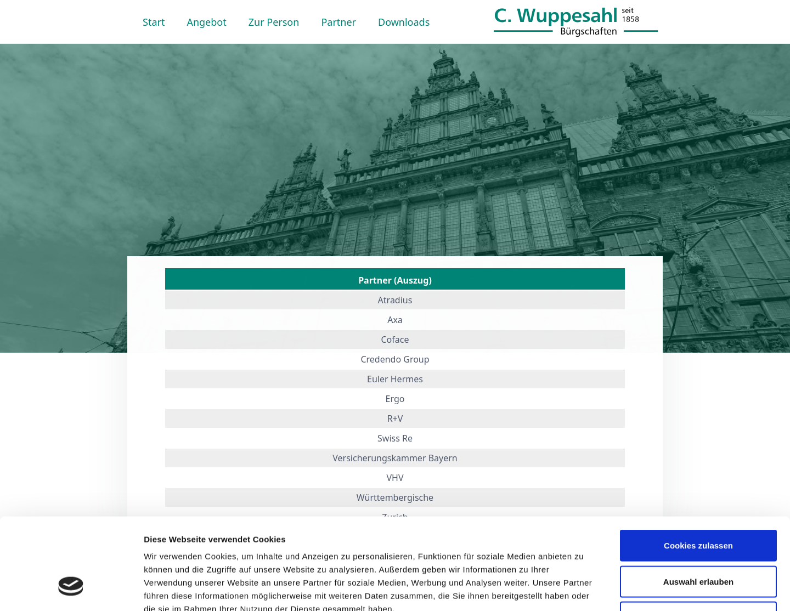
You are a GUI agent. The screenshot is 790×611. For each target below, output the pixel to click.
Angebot (206, 22)
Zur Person (274, 22)
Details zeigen (583, 589)
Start (154, 22)
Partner (338, 22)
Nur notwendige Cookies (698, 539)
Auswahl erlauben (698, 503)
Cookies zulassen (698, 467)
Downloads (404, 22)
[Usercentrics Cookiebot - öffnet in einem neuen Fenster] (71, 589)
